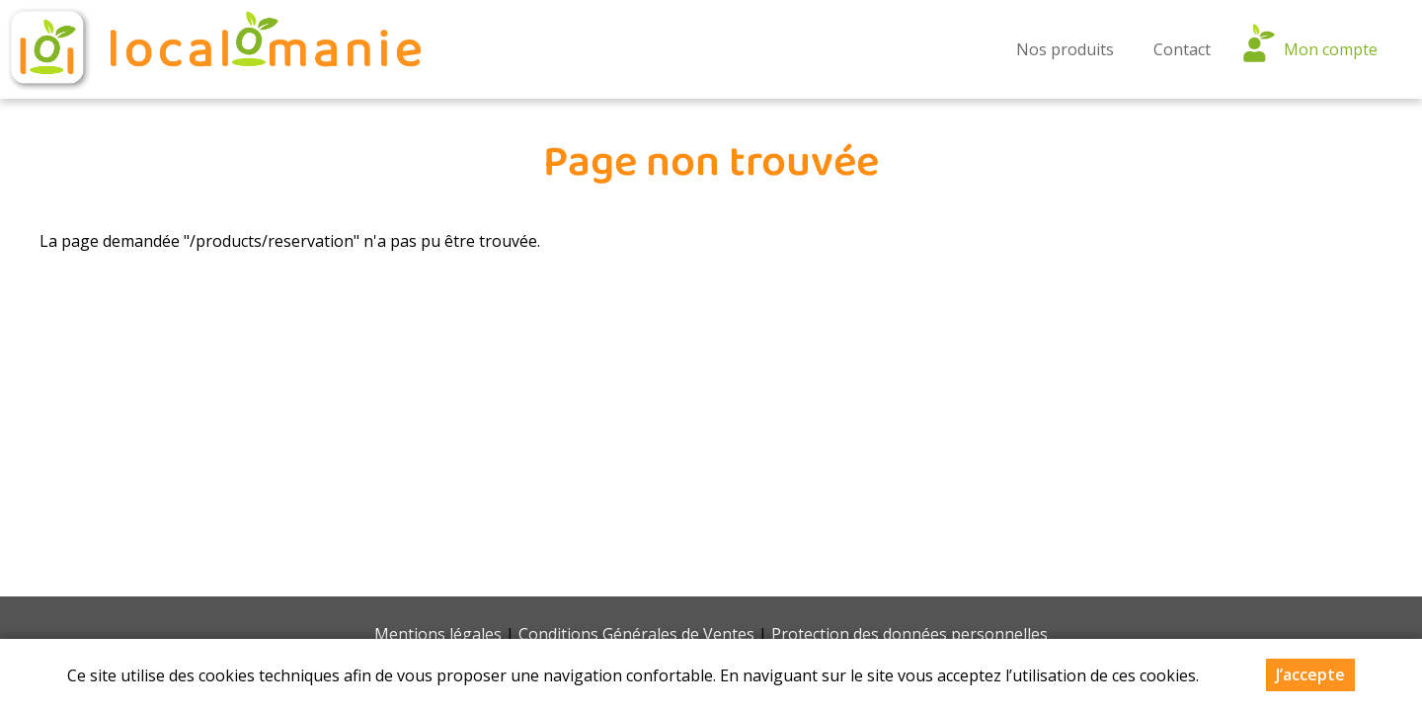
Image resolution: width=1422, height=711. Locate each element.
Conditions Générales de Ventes (636, 634)
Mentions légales (438, 634)
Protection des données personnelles (909, 634)
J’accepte (1310, 674)
